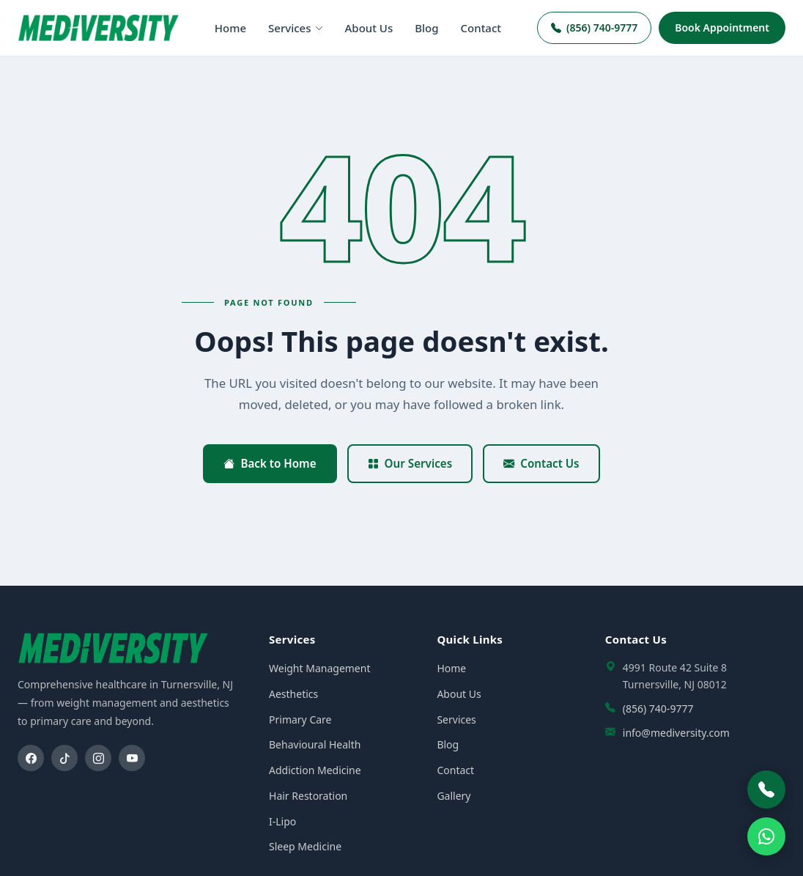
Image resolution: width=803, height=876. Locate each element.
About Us (369, 28)
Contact (481, 28)
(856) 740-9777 (594, 27)
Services (295, 28)
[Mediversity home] (98, 27)
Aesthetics (293, 694)
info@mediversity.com (676, 733)
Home (230, 28)
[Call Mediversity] (766, 789)
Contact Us (541, 463)
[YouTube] (132, 758)
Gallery (453, 796)
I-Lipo (282, 821)
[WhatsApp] (766, 836)
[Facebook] (31, 758)
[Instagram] (98, 758)
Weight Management (319, 668)
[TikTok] (64, 758)
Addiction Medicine (315, 770)
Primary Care (300, 719)
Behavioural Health (314, 744)
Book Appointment (722, 27)
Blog (426, 28)
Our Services (410, 463)
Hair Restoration (308, 796)
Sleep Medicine (305, 846)
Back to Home (269, 463)
